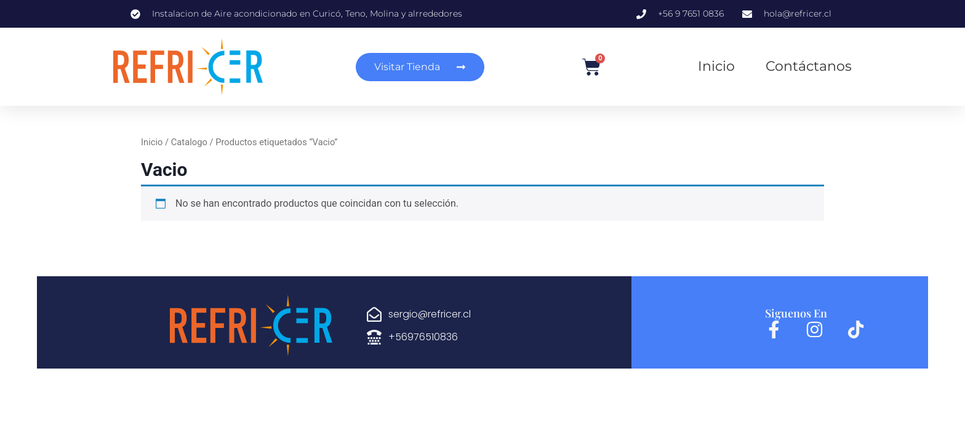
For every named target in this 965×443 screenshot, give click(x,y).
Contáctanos (809, 66)
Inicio (716, 66)
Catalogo (189, 142)
